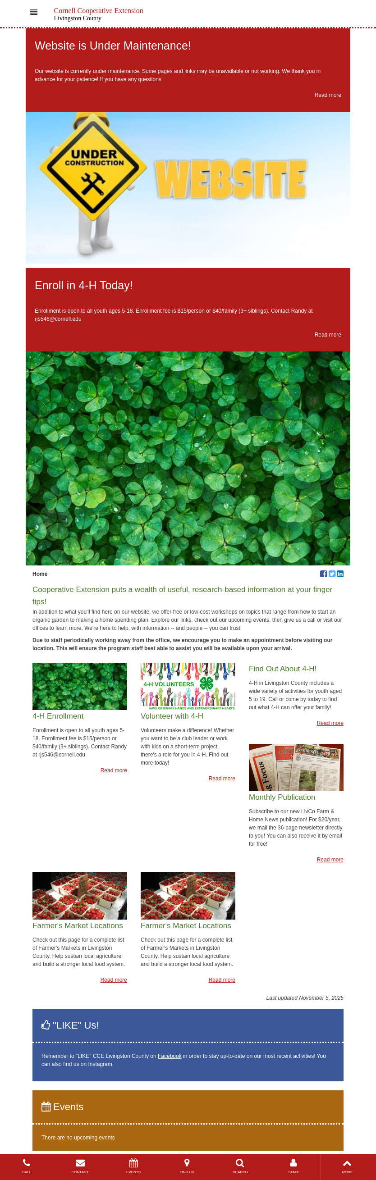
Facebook (170, 1056)
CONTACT (79, 1166)
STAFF (293, 1166)
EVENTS (133, 1166)
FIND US (186, 1166)
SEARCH (240, 1166)
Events (62, 1106)
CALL (26, 1166)
